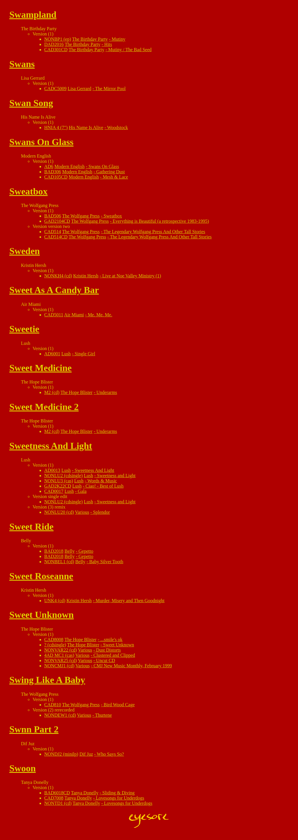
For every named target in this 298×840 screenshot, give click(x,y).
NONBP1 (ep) (57, 39)
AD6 (48, 166)
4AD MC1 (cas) (59, 655)
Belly (70, 551)
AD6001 (52, 353)
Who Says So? (110, 754)
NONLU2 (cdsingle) (63, 475)
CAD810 (52, 704)
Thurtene (103, 715)
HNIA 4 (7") (56, 127)
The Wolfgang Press (81, 215)
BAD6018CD (57, 792)
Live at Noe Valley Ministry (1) (131, 275)
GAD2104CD (57, 221)
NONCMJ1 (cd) (59, 665)
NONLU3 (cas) (58, 480)
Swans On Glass (103, 166)
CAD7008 (53, 798)
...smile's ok (111, 639)
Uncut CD (105, 660)
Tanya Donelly (84, 792)
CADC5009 (55, 88)
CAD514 (52, 231)
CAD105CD (56, 176)
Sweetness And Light (94, 470)
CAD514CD (56, 236)
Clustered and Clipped (114, 655)
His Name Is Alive (86, 127)
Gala (82, 491)
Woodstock (117, 127)
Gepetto (86, 551)
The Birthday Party (90, 39)
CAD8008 (53, 639)
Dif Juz (86, 754)
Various (82, 512)
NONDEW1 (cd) (60, 715)
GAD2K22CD (57, 486)
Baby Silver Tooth (106, 561)
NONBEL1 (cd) (59, 561)
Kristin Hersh (86, 275)
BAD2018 (53, 551)
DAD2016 (54, 44)
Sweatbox (113, 215)
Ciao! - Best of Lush (105, 486)
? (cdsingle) (55, 644)
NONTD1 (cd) (58, 803)
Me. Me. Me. (100, 314)
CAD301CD (56, 49)
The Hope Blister (77, 392)
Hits (108, 44)
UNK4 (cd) (54, 600)
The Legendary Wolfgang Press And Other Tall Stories (154, 231)
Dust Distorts (108, 650)
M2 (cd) (51, 392)
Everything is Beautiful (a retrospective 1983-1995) (161, 221)
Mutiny (118, 39)
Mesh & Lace (115, 176)
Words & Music (102, 480)
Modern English (69, 166)
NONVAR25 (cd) (60, 660)
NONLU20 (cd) (59, 512)
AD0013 (52, 470)
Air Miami (74, 314)
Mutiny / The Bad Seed (130, 49)
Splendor (101, 512)
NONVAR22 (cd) (60, 650)
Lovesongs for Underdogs (120, 798)
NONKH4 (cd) (58, 275)
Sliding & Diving (118, 792)
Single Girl (84, 353)
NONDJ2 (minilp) (61, 754)
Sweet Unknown (118, 644)
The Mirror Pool (110, 88)
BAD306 (52, 171)
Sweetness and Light (116, 475)
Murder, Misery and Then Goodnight (129, 600)
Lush (66, 353)
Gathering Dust (110, 171)
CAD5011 (53, 314)
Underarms (106, 392)
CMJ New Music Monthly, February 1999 (132, 665)
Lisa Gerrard (79, 88)
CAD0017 (53, 491)
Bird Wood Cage (119, 704)
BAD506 (52, 215)
